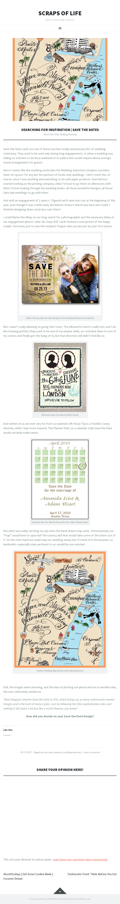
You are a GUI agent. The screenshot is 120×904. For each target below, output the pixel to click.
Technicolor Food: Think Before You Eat (92, 874)
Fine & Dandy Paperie (72, 317)
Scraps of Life (60, 13)
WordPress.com (83, 899)
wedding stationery (73, 752)
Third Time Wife (51, 134)
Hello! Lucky (72, 414)
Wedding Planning (68, 134)
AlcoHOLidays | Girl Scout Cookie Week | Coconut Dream (28, 876)
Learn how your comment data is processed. (80, 859)
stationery (58, 752)
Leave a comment (91, 752)
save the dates (47, 752)
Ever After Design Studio (77, 522)
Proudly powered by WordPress (43, 899)
